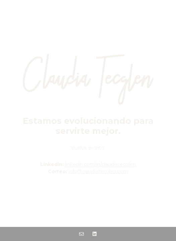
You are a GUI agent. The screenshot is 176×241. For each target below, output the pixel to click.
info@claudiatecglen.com (98, 171)
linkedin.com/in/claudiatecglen (100, 164)
